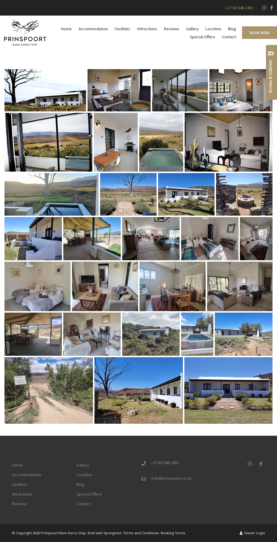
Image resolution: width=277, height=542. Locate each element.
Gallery (192, 28)
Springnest (112, 533)
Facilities (122, 28)
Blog (232, 28)
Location (213, 28)
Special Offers (202, 37)
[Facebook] (271, 7)
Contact (229, 37)
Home (66, 28)
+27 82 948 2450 (239, 8)
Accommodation (93, 28)
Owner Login (252, 533)
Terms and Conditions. (141, 533)
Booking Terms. (173, 533)
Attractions (147, 28)
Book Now (259, 32)
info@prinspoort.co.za (171, 478)
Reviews (171, 28)
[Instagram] (264, 7)
